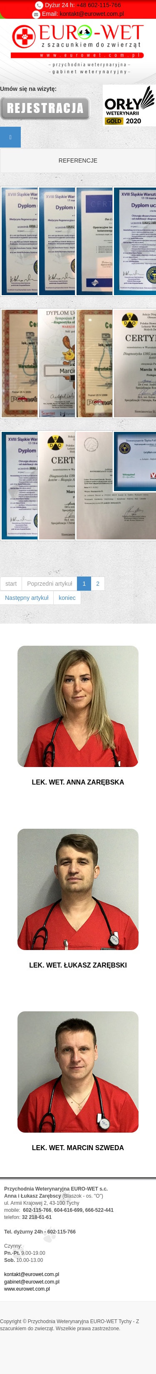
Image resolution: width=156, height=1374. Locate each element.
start (11, 583)
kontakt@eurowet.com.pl (31, 1274)
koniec (67, 597)
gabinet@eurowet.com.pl (31, 1282)
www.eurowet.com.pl (27, 1289)
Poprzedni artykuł (49, 583)
